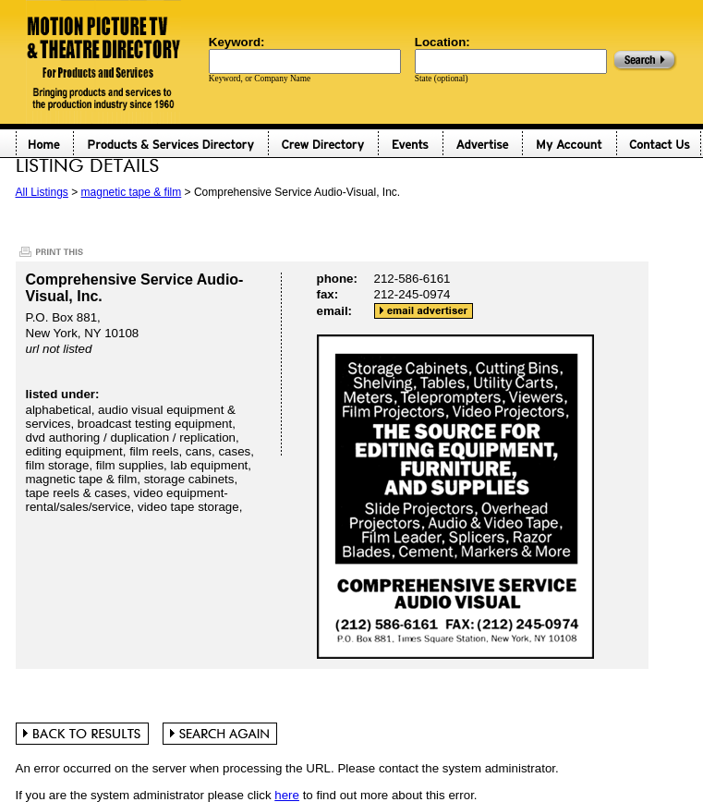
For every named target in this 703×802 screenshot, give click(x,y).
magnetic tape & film (131, 192)
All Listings (42, 192)
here (286, 795)
